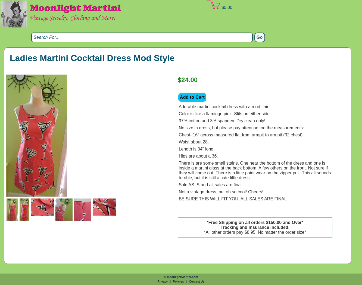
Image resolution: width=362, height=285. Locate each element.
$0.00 (219, 5)
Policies (178, 281)
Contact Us (196, 281)
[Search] (142, 37)
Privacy (162, 281)
